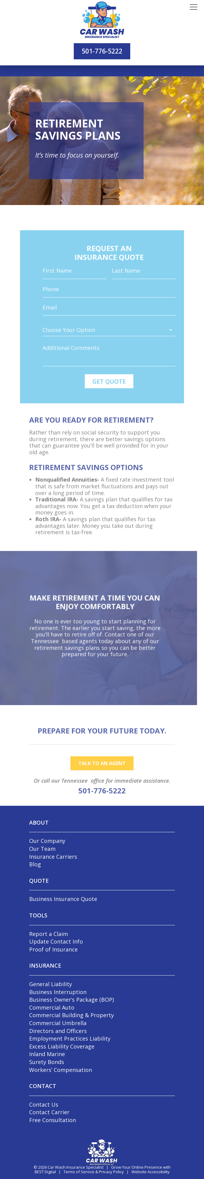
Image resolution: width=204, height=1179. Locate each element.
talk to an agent (102, 778)
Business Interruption (58, 992)
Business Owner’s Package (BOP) (71, 999)
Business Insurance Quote (63, 899)
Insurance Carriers (53, 856)
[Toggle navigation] (193, 7)
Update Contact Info (56, 941)
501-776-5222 (102, 51)
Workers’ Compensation (60, 1069)
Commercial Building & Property (71, 1015)
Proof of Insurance (53, 949)
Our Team (42, 848)
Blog (35, 864)
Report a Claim (48, 933)
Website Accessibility (150, 1171)
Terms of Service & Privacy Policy (93, 1171)
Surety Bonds (46, 1062)
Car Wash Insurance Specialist (76, 1167)
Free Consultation (52, 1120)
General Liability (50, 984)
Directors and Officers (58, 1031)
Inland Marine (47, 1054)
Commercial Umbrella (58, 1023)
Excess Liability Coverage (61, 1046)
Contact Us (43, 1104)
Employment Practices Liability (69, 1038)
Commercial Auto (51, 1007)
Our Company (47, 840)
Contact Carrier (49, 1112)
